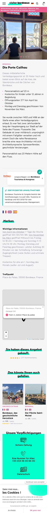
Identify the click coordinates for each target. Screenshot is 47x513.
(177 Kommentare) (29, 358)
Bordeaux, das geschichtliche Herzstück (10, 415)
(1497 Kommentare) (16, 423)
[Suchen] (37, 3)
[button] (18, 56)
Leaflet (29, 339)
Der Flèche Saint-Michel (34, 414)
